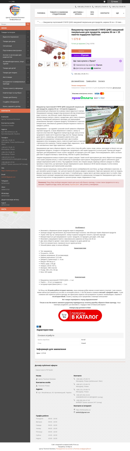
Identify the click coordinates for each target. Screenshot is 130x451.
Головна (41, 13)
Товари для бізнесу (10, 97)
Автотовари (7, 77)
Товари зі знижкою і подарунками (59, 13)
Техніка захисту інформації (13, 88)
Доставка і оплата (78, 13)
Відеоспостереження (10, 37)
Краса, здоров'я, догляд (11, 106)
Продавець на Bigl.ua (65, 447)
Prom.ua (75, 444)
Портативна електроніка (12, 50)
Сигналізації (7, 46)
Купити (81, 51)
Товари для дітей (9, 68)
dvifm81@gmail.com (8, 177)
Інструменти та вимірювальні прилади (14, 83)
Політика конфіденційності (82, 449)
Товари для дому (9, 41)
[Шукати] (28, 24)
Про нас (92, 13)
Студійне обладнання (11, 102)
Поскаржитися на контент (64, 449)
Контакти (104, 13)
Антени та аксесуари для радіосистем (12, 56)
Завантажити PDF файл (44, 370)
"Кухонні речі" (74, 184)
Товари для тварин (10, 73)
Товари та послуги (8, 32)
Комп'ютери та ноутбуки (12, 93)
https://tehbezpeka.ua (9, 171)
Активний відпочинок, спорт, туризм (13, 62)
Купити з (81, 55)
